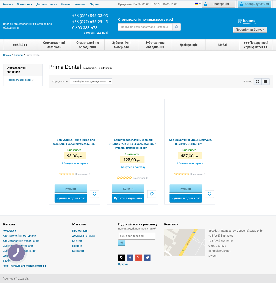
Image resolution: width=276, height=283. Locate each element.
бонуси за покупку (75, 163)
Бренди (18, 55)
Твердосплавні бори (19, 79)
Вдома (7, 55)
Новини (65, 4)
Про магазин (24, 4)
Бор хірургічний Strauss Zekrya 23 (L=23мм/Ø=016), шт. (190, 142)
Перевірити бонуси (250, 29)
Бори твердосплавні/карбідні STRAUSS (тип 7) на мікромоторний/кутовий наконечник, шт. (132, 143)
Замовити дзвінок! (96, 33)
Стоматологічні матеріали (19, 235)
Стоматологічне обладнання (21, 241)
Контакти (80, 4)
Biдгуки (94, 4)
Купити (70, 188)
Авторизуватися (254, 4)
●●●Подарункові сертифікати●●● (24, 266)
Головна (8, 4)
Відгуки (123, 264)
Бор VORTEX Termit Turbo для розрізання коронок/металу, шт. (73, 142)
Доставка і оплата (46, 4)
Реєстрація (216, 4)
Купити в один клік (71, 198)
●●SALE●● (9, 231)
